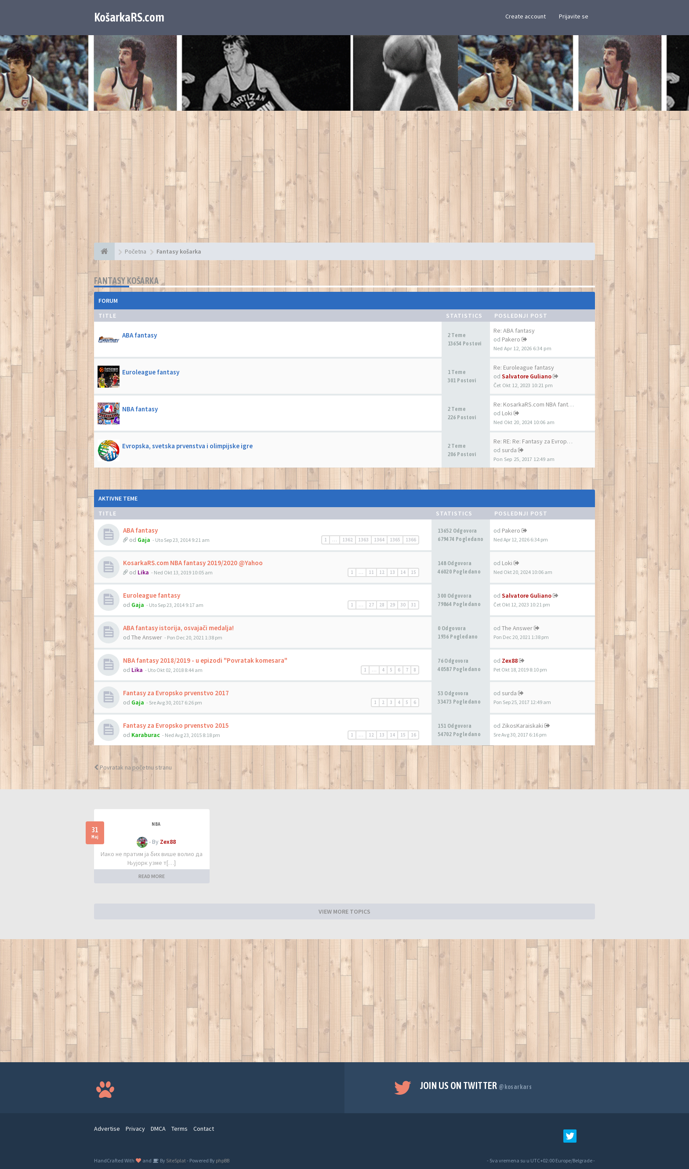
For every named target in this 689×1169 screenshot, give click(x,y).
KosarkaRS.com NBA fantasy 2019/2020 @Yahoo (193, 563)
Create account (525, 16)
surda (509, 450)
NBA (156, 824)
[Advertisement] (344, 181)
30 (403, 605)
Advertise (107, 1129)
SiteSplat (175, 1160)
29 (392, 605)
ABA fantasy (139, 335)
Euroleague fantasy (150, 372)
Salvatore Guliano (526, 376)
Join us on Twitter (476, 1085)
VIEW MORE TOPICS (344, 911)
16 (413, 735)
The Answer (146, 637)
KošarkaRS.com (129, 17)
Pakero (511, 339)
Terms (179, 1129)
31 (413, 605)
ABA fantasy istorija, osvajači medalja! (178, 628)
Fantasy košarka (126, 281)
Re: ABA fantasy (514, 330)
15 (413, 572)
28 (381, 605)
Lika (143, 572)
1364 (379, 540)
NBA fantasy (140, 409)
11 (371, 572)
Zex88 (510, 660)
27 (371, 605)
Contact (203, 1129)
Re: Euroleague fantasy (523, 367)
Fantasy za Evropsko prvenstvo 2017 (176, 693)
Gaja (144, 540)
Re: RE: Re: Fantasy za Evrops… (534, 441)
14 (403, 572)
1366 (411, 540)
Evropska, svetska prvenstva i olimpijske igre (187, 446)
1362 (347, 540)
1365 (395, 540)
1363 (363, 540)
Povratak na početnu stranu (133, 767)
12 (381, 572)
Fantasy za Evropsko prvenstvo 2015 (176, 725)
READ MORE (151, 876)
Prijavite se (573, 16)
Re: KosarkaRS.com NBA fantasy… (538, 404)
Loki (507, 413)
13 (392, 572)
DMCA (158, 1129)
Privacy (135, 1129)
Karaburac (145, 735)
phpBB (222, 1160)
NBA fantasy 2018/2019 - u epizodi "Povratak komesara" (205, 660)
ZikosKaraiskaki (522, 726)
